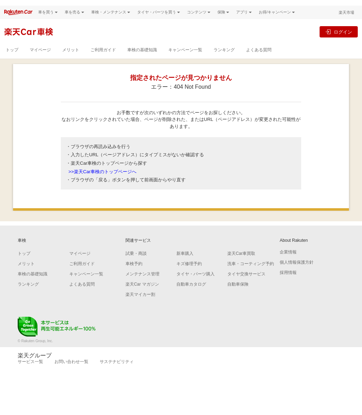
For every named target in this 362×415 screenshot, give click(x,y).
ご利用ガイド (103, 56)
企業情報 (288, 259)
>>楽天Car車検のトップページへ (103, 178)
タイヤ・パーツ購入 (195, 281)
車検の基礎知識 (142, 56)
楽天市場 (346, 19)
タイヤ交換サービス (246, 281)
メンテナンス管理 (142, 281)
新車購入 (184, 260)
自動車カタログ (191, 291)
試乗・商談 (136, 260)
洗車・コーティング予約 (250, 270)
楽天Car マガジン (142, 291)
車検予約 (133, 270)
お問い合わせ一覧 (71, 368)
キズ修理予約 (189, 270)
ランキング (224, 56)
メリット (70, 56)
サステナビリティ (117, 368)
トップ (12, 56)
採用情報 (288, 279)
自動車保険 (238, 291)
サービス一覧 (30, 368)
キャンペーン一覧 (185, 56)
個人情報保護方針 (297, 269)
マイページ (40, 56)
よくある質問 (259, 56)
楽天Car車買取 (241, 260)
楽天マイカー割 (140, 301)
